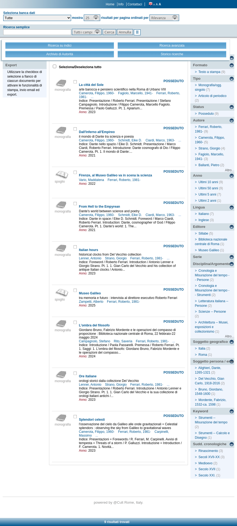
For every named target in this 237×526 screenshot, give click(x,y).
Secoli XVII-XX (209, 457)
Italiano (203, 214)
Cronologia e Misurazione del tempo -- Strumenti (212, 290)
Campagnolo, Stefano (95, 341)
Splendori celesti (92, 420)
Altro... (229, 170)
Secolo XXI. (206, 475)
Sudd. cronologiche (209, 444)
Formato (200, 65)
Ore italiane (87, 376)
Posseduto (206, 114)
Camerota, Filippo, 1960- (97, 93)
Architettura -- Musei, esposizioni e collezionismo (211, 327)
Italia (201, 348)
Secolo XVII (206, 469)
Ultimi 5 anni (207, 194)
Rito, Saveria (123, 341)
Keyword (200, 411)
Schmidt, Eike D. (130, 140)
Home (110, 4)
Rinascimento (208, 451)
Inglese (203, 220)
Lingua (199, 207)
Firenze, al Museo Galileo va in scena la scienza (115, 175)
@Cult (118, 502)
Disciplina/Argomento (211, 264)
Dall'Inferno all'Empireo (97, 132)
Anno (197, 175)
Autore (199, 120)
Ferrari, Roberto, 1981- (124, 180)
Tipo (197, 78)
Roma (202, 355)
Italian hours (88, 250)
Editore (199, 227)
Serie (197, 257)
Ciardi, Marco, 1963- (160, 140)
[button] (92, 18)
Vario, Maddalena (92, 180)
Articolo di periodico (212, 96)
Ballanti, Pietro (208, 165)
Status (198, 107)
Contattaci (134, 4)
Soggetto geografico (210, 342)
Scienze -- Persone (212, 311)
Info (121, 4)
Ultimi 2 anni (207, 201)
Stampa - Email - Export (22, 61)
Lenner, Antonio (90, 258)
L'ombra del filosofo (94, 325)
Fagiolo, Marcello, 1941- (136, 93)
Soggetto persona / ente (213, 361)
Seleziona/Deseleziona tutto (79, 67)
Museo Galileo (90, 293)
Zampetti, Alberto (91, 302)
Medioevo (205, 463)
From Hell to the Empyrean (99, 206)
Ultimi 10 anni (208, 182)
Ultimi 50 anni (208, 188)
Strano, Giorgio (116, 258)
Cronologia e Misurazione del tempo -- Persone (212, 275)
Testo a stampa (209, 72)
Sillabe (203, 233)
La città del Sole (91, 85)
